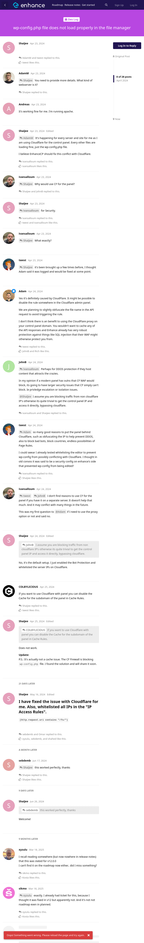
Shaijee (27, 80)
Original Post (121, 56)
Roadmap (57, 5)
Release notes (72, 5)
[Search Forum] (106, 4)
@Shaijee (25, 396)
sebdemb (32, 810)
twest (26, 496)
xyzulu (27, 895)
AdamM (28, 138)
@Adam (60, 511)
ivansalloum (31, 210)
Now (116, 119)
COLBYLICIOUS (35, 630)
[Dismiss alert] (88, 935)
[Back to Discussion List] (5, 4)
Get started (88, 5)
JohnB (41, 496)
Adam (27, 432)
